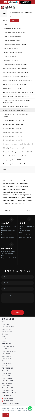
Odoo (3, 322)
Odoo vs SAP (6, 376)
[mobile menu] (31, 7)
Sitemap (4, 341)
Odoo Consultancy (7, 361)
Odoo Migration (6, 358)
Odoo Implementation (8, 351)
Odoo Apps (5, 324)
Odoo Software (6, 373)
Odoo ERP (5, 371)
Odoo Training (6, 363)
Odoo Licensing (6, 366)
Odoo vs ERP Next (7, 380)
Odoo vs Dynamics (7, 378)
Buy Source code (7, 331)
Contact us (5, 334)
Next (29, 211)
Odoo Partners (6, 329)
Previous (6, 211)
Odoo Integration (7, 354)
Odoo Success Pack (8, 327)
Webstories (5, 339)
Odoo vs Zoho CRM (7, 390)
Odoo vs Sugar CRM (8, 388)
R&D (3, 336)
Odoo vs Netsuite (7, 383)
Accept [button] (6, 415)
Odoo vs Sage (6, 385)
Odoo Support (6, 356)
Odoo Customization (8, 346)
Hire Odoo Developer (8, 349)
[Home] (8, 8)
